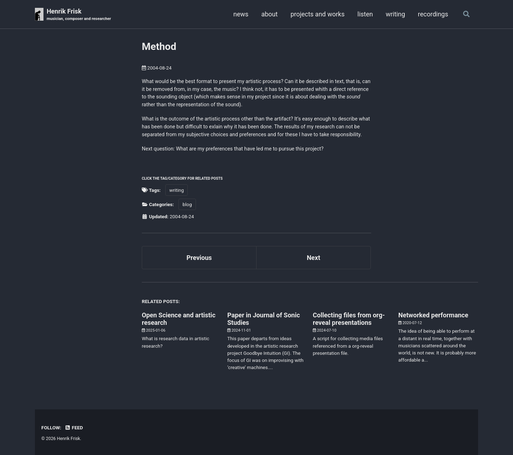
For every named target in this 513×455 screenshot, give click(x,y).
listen (365, 14)
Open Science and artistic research (179, 318)
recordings (433, 14)
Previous (199, 257)
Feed (73, 427)
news (240, 14)
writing (395, 14)
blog (187, 204)
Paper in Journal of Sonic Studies (263, 318)
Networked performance (433, 315)
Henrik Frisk (79, 14)
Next (313, 257)
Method (159, 46)
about (269, 14)
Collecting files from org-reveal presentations (349, 318)
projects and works (317, 14)
